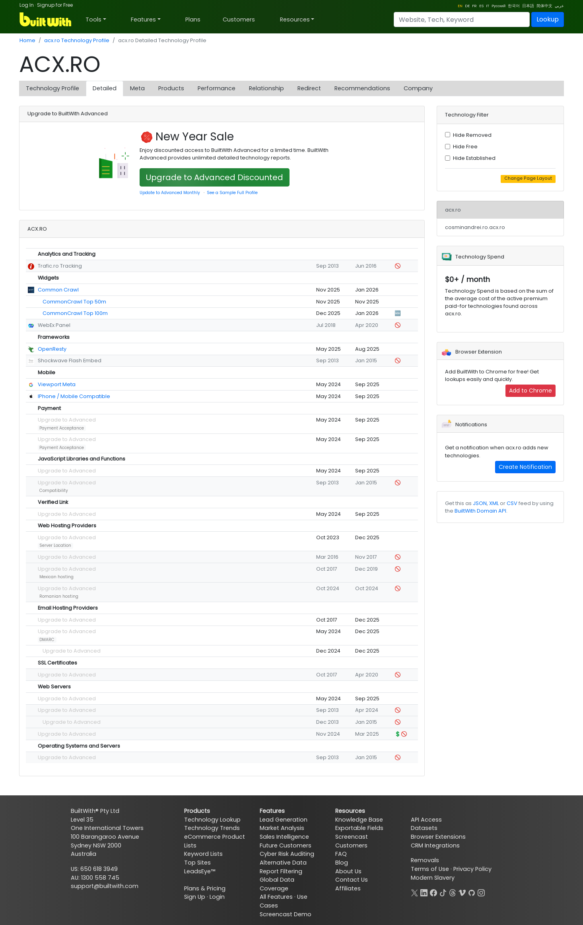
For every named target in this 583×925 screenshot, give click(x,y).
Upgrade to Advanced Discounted (214, 177)
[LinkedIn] (424, 892)
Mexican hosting (56, 577)
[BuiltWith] (46, 19)
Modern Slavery (433, 878)
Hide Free (465, 146)
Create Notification (525, 467)
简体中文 (544, 5)
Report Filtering (281, 871)
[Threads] (452, 892)
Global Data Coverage (277, 884)
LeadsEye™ (199, 871)
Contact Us (351, 880)
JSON (480, 503)
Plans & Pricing (204, 888)
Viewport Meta (57, 384)
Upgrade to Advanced (67, 419)
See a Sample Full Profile (232, 193)
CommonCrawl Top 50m (74, 301)
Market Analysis (282, 828)
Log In (26, 5)
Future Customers (285, 845)
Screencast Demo (285, 914)
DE (467, 5)
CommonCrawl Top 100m (75, 313)
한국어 (514, 5)
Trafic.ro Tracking (60, 265)
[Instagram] (481, 892)
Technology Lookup (212, 820)
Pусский (498, 5)
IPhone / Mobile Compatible (74, 396)
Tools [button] (93, 19)
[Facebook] (433, 892)
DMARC (46, 640)
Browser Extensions (438, 837)
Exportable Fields (359, 828)
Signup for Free (55, 5)
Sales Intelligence (284, 837)
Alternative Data (283, 863)
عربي (559, 5)
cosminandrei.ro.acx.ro (475, 227)
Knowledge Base (359, 820)
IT (487, 5)
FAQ (341, 854)
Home (27, 40)
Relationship (266, 88)
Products (171, 88)
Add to (530, 390)
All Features (276, 897)
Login (217, 897)
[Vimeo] (462, 892)
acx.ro (453, 209)
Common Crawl (58, 289)
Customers (239, 19)
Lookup (547, 19)
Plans (192, 19)
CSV (512, 503)
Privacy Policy (472, 869)
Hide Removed (472, 135)
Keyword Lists (203, 854)
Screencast (351, 837)
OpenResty (52, 349)
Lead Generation (283, 820)
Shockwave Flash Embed (69, 360)
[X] (414, 892)
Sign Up (194, 897)
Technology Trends (212, 828)
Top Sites (197, 863)
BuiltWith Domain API (480, 510)
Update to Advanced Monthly (170, 193)
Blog (341, 863)
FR (474, 5)
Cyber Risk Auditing (287, 854)
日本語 (528, 5)
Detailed (105, 88)
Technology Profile (52, 88)
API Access (426, 820)
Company (418, 88)
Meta (137, 88)
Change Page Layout (528, 178)
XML (494, 503)
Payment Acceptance (61, 428)
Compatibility (53, 491)
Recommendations (362, 88)
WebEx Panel (54, 325)
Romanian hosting (58, 596)
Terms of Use (430, 869)
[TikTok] (443, 892)
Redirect (309, 88)
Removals (425, 860)
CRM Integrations (435, 845)
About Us (348, 871)
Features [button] (143, 19)
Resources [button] (295, 19)
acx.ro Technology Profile (76, 40)
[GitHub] (471, 892)
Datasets (424, 828)
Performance (216, 88)
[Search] (462, 19)
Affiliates (348, 888)
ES (481, 5)
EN (460, 5)
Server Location (55, 545)
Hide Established (474, 158)
